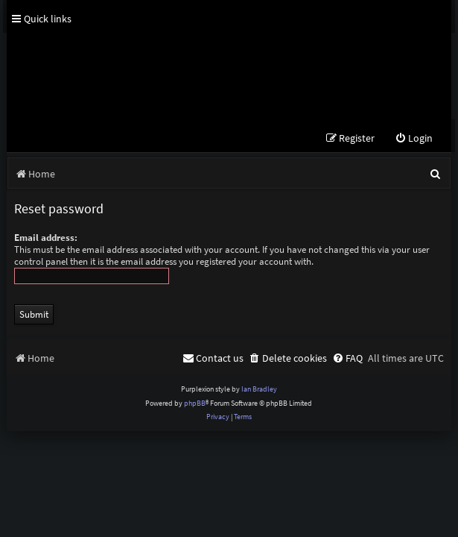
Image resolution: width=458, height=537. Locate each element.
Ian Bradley (259, 389)
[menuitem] (414, 138)
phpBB (195, 403)
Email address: (45, 237)
